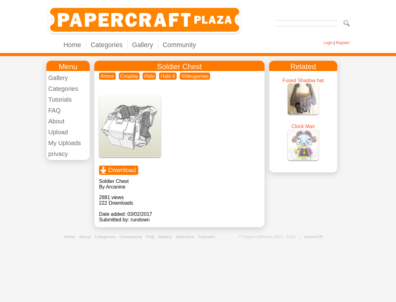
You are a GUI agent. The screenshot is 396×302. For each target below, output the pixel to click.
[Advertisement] (198, 271)
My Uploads (64, 143)
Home (72, 45)
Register (343, 43)
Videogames (195, 76)
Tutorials (60, 99)
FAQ (54, 110)
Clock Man (303, 126)
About (56, 121)
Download (122, 170)
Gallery (142, 45)
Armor (107, 76)
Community (179, 45)
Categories (107, 45)
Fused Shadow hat (303, 80)
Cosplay (129, 76)
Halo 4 (168, 76)
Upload (58, 132)
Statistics (185, 236)
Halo (149, 76)
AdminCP (313, 236)
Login (328, 43)
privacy (58, 153)
